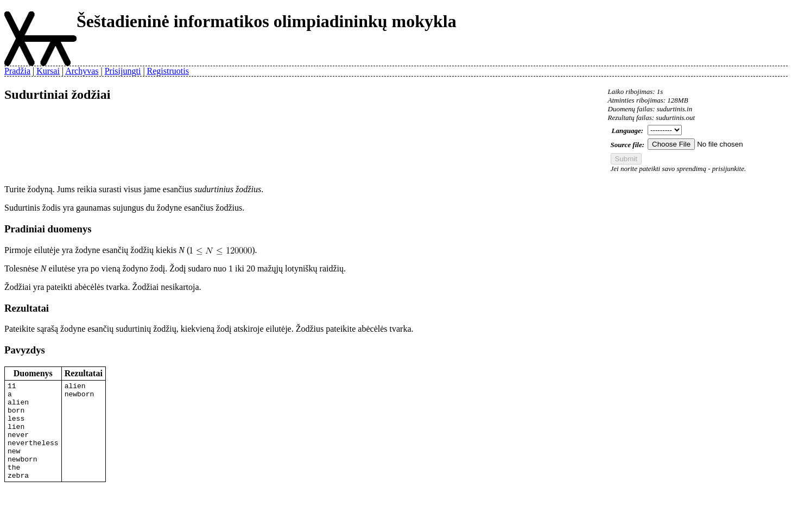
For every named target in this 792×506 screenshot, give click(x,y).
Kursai (48, 70)
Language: (628, 130)
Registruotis (168, 70)
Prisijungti (123, 70)
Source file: (627, 145)
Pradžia (17, 70)
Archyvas (81, 70)
